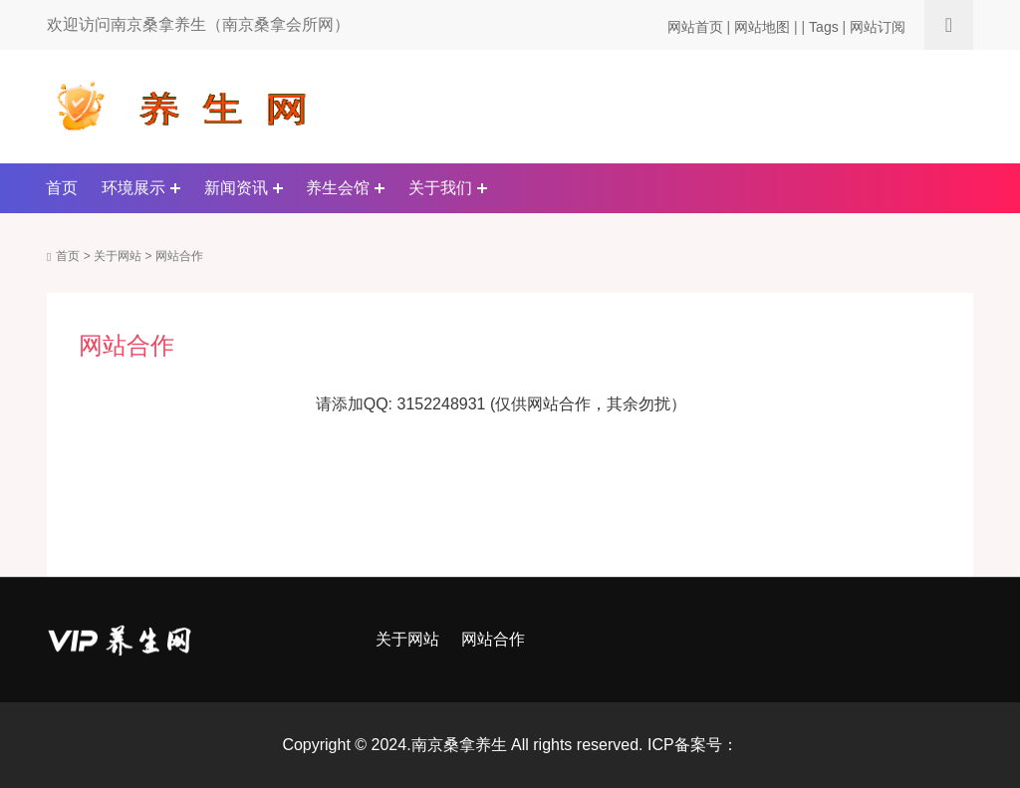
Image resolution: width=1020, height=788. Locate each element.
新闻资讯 (236, 187)
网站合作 (179, 256)
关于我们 (440, 187)
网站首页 (695, 27)
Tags (824, 27)
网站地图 (762, 27)
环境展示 (133, 187)
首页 (62, 187)
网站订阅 (877, 27)
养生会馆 (338, 187)
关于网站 (117, 256)
